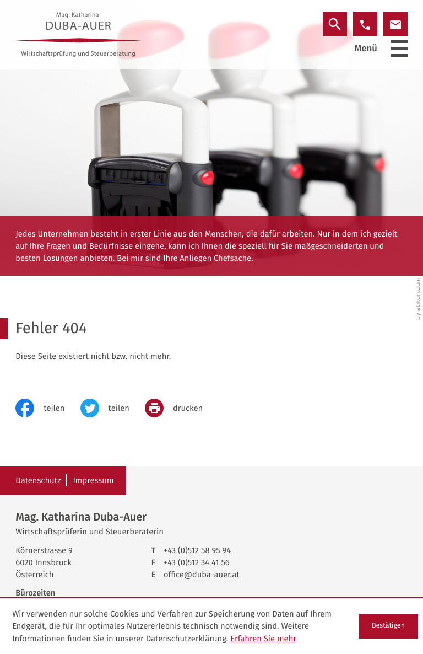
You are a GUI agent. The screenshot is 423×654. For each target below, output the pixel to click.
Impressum (93, 480)
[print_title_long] (181, 408)
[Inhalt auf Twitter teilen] (112, 408)
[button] (365, 24)
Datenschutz (38, 480)
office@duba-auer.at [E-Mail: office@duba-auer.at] (202, 575)
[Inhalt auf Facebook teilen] (47, 408)
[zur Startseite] (78, 34)
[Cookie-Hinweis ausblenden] (388, 626)
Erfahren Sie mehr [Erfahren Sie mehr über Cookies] (263, 639)
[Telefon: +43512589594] (197, 550)
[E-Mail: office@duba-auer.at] (395, 24)
